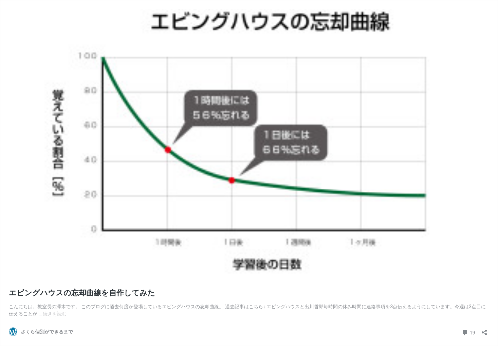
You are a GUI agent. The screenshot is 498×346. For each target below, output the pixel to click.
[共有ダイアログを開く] (484, 330)
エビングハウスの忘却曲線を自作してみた (82, 293)
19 (468, 332)
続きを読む (55, 313)
